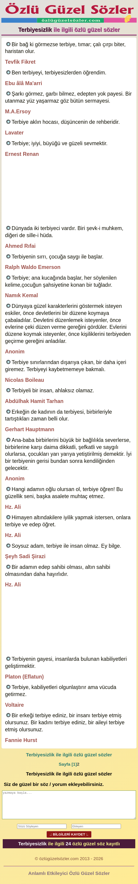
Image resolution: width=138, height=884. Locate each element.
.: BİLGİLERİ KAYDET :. (69, 834)
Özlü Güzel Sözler (69, 11)
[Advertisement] (69, 192)
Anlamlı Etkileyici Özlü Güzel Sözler (69, 873)
